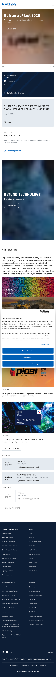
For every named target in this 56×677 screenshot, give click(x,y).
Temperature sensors (8, 542)
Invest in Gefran (7, 587)
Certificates (32, 612)
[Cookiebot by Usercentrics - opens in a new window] (40, 311)
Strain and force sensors (9, 546)
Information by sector (9, 595)
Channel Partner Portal (36, 624)
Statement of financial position (11, 599)
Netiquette (43, 665)
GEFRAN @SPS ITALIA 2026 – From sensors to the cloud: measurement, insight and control (22, 441)
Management (6, 612)
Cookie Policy (25, 665)
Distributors (32, 599)
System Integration (8, 562)
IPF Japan (21, 493)
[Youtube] (8, 651)
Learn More (11, 29)
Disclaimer (34, 665)
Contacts (32, 587)
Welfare (31, 537)
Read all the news (12, 448)
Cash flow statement (8, 608)
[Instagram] (13, 651)
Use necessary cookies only (28, 364)
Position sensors (7, 533)
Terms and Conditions (35, 620)
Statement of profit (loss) (10, 603)
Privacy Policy (14, 665)
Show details (45, 344)
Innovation (32, 567)
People (31, 558)
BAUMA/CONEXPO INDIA (26, 475)
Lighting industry (7, 571)
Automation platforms (9, 558)
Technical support (34, 591)
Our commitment (34, 554)
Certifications (33, 603)
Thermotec (21, 461)
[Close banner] (53, 311)
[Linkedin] (4, 651)
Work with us (33, 550)
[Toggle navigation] (53, 4)
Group (31, 533)
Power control (6, 554)
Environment (33, 562)
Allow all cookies (28, 351)
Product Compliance (35, 616)
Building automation (8, 575)
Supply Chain (33, 571)
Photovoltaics (6, 567)
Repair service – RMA (35, 595)
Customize (28, 357)
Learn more (11, 205)
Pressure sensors (7, 537)
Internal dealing (7, 631)
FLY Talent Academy (35, 542)
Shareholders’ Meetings (9, 620)
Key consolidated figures (9, 591)
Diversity (32, 546)
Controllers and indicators (10, 550)
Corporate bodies (7, 616)
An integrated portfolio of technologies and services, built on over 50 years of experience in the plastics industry (27, 395)
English (50, 652)
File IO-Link (32, 608)
